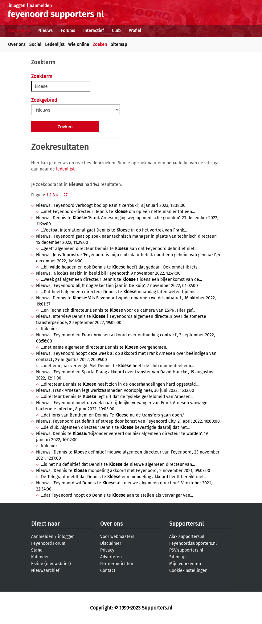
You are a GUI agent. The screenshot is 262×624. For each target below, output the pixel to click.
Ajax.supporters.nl (186, 536)
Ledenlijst (54, 44)
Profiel (135, 30)
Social (35, 44)
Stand (37, 550)
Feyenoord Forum (48, 543)
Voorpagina (19, 30)
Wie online (78, 44)
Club (116, 30)
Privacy (107, 550)
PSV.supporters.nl (186, 550)
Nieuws (45, 30)
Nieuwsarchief (45, 570)
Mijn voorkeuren (185, 563)
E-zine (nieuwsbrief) (51, 563)
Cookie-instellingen (188, 570)
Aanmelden (42, 536)
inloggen (17, 5)
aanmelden (41, 5)
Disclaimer (110, 543)
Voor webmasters (117, 536)
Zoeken (100, 44)
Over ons (17, 44)
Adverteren (111, 557)
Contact (107, 570)
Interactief (93, 30)
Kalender (40, 557)
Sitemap (119, 44)
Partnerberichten (116, 563)
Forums (68, 30)
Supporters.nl (186, 523)
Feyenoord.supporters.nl (193, 543)
